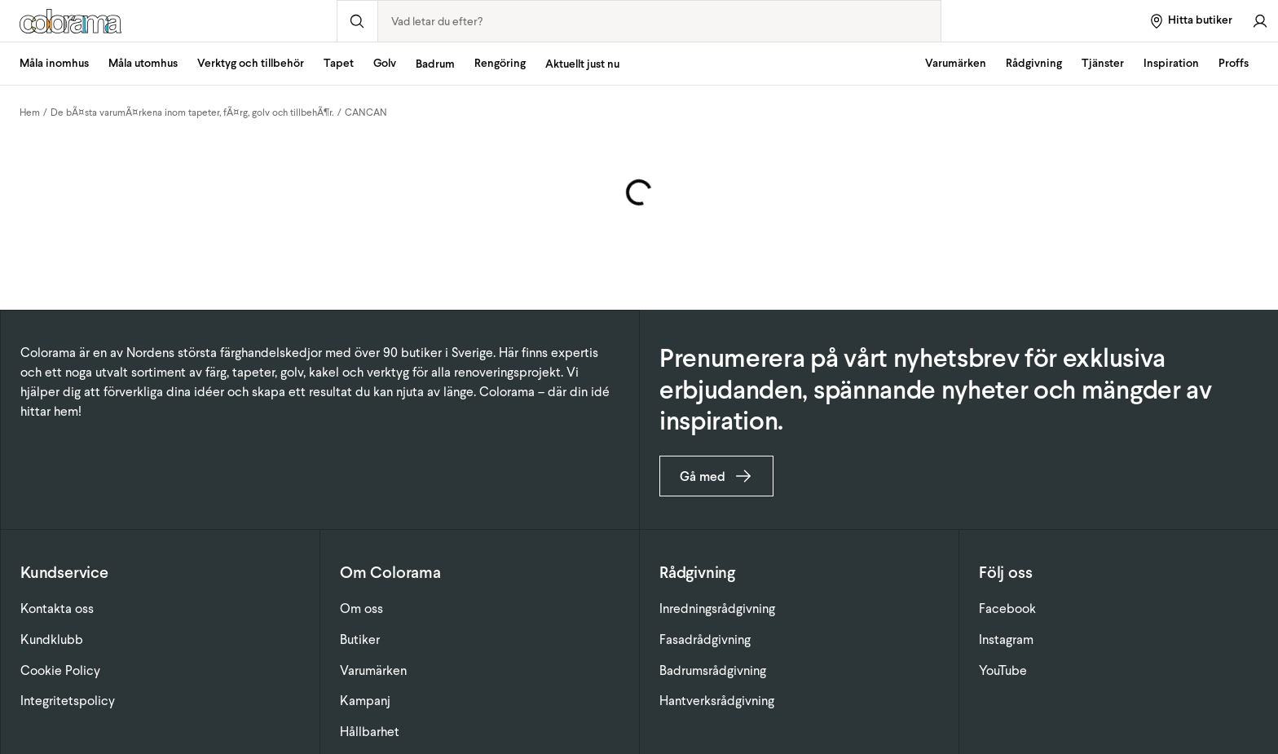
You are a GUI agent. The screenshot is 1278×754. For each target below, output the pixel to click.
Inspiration (1171, 63)
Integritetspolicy (67, 700)
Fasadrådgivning (705, 639)
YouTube (1003, 670)
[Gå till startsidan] (168, 21)
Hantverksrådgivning (716, 700)
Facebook (1007, 608)
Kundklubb (51, 639)
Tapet (339, 63)
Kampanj (365, 700)
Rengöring (500, 63)
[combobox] (659, 21)
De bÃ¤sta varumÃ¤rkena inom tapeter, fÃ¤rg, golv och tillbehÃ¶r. (192, 112)
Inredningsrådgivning (717, 608)
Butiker (360, 639)
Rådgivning (1034, 63)
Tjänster (1103, 63)
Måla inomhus (54, 63)
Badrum (435, 64)
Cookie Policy (60, 670)
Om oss (361, 608)
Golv (384, 63)
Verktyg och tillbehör (250, 63)
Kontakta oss (57, 608)
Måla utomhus (143, 63)
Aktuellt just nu (582, 64)
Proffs (1234, 63)
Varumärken (955, 63)
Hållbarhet (369, 731)
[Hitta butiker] (1190, 21)
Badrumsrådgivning (712, 670)
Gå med (716, 476)
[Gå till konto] (1260, 21)
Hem (30, 112)
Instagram (1006, 639)
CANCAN (366, 112)
